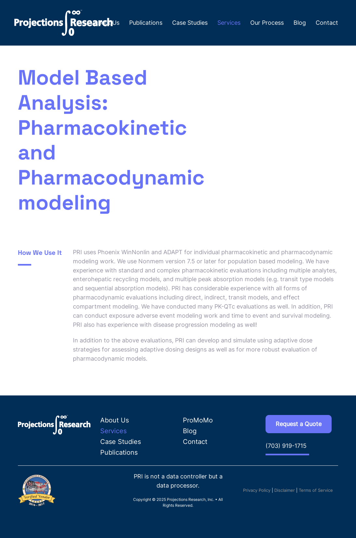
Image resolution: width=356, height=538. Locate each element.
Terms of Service (316, 490)
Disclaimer (284, 490)
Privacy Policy (256, 490)
